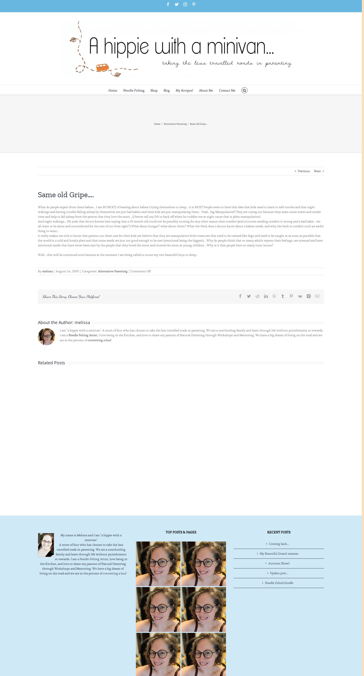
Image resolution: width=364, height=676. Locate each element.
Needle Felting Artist (83, 335)
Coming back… (279, 544)
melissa (47, 271)
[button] (244, 90)
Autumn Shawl (279, 563)
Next (317, 171)
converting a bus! (99, 340)
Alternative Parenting (113, 271)
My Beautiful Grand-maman (279, 554)
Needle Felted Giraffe (279, 583)
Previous (304, 171)
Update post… (279, 573)
